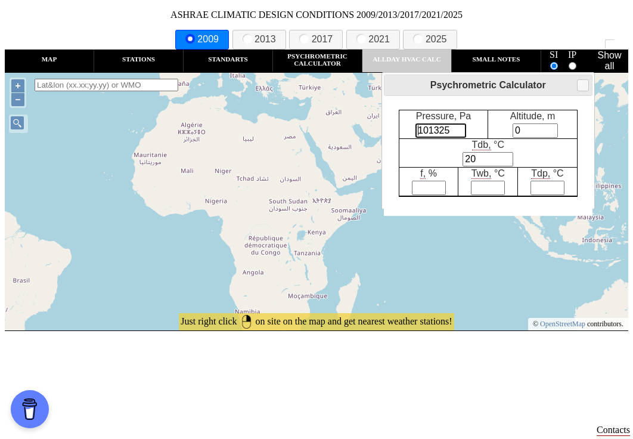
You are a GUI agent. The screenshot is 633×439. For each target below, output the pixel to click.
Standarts (228, 59)
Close (582, 86)
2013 (259, 39)
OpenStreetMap (562, 324)
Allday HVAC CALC (407, 59)
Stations (138, 59)
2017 (316, 39)
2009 (202, 39)
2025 (429, 39)
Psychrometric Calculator (317, 59)
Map (49, 59)
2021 (373, 39)
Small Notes (496, 59)
